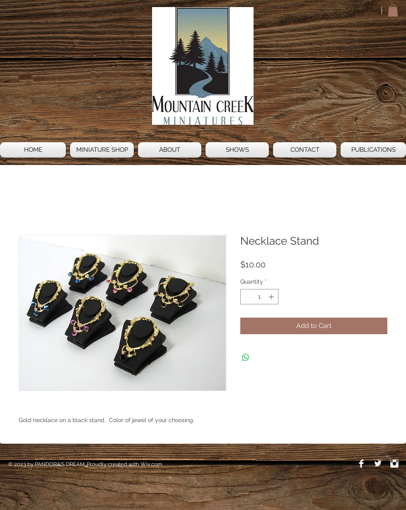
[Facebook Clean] (361, 463)
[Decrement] (247, 296)
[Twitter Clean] (378, 463)
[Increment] (272, 296)
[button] (393, 10)
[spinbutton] (259, 296)
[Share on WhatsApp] (246, 357)
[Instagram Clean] (394, 463)
